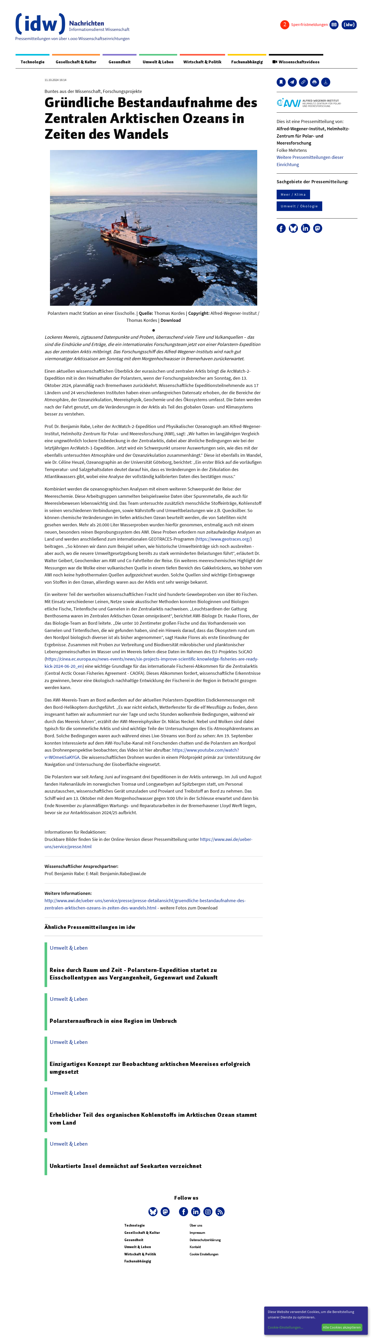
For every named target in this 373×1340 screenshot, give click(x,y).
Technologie (32, 62)
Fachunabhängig (245, 62)
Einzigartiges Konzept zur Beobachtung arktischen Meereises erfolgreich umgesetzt (150, 1068)
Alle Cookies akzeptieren (342, 1327)
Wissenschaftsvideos (295, 62)
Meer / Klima (293, 194)
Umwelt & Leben (154, 62)
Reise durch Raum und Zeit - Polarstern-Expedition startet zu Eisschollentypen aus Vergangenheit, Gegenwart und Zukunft (134, 974)
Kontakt (195, 1247)
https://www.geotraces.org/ (223, 539)
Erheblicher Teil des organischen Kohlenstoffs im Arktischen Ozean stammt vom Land (154, 1119)
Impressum (197, 1233)
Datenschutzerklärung (205, 1240)
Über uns (196, 1225)
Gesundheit (117, 62)
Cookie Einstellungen (204, 1254)
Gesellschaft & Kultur (74, 62)
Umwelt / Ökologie (299, 206)
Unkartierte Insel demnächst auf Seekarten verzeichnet (126, 1166)
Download (171, 320)
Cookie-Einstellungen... (285, 1327)
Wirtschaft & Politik (200, 62)
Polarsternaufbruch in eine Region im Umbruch (113, 1021)
